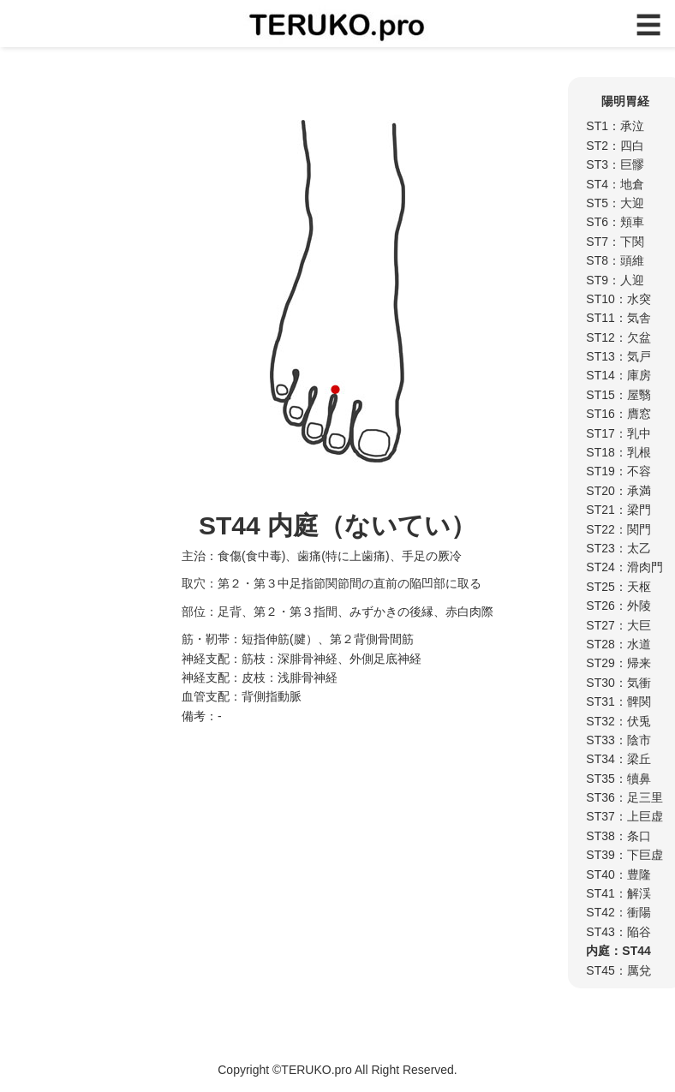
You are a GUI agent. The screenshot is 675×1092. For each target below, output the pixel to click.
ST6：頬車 (615, 222)
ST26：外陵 (618, 605)
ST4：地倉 (615, 184)
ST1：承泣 (615, 126)
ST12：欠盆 (618, 337)
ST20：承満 (618, 491)
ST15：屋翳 (618, 395)
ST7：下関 (615, 241)
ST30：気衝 (618, 682)
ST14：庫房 (618, 375)
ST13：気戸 (618, 356)
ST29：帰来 (618, 663)
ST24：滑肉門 (624, 567)
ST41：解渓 (618, 893)
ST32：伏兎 (618, 721)
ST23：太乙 (618, 548)
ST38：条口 (618, 836)
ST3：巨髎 (615, 164)
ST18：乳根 (618, 452)
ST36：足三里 (624, 797)
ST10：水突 (618, 299)
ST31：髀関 (618, 701)
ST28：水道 (618, 644)
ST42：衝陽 (618, 912)
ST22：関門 (618, 529)
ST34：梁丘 (618, 759)
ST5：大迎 (615, 203)
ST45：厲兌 (618, 970)
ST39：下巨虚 (624, 855)
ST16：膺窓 (618, 414)
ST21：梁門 (618, 509)
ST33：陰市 (618, 740)
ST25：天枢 (618, 587)
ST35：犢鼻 (618, 778)
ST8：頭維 (615, 260)
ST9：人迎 (615, 280)
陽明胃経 (625, 101)
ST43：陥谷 (618, 932)
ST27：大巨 (618, 625)
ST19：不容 (618, 471)
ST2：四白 (615, 145)
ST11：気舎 (618, 318)
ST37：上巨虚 (624, 816)
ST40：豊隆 (618, 874)
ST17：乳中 (618, 433)
